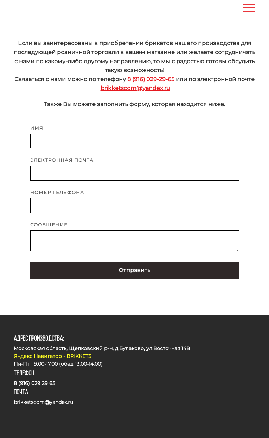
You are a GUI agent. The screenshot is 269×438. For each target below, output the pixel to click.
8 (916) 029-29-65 (150, 79)
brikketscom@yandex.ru (135, 88)
